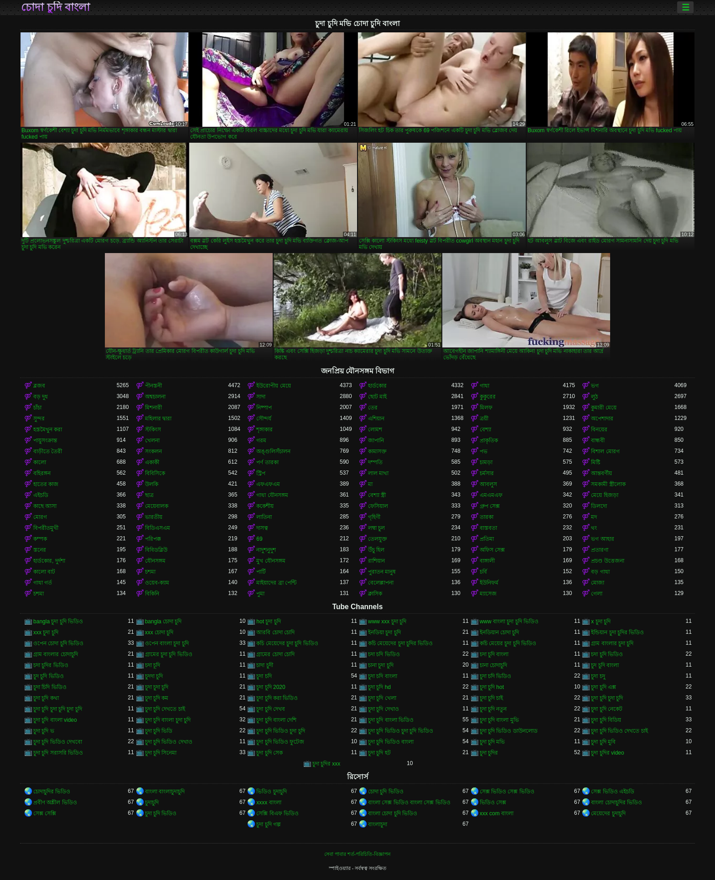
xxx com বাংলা (496, 813)
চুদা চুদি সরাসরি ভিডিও (58, 753)
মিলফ (486, 407)
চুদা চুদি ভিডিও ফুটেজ (280, 742)
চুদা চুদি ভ (43, 731)
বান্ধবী (598, 440)
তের (373, 407)
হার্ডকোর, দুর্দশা (49, 561)
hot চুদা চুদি (268, 621)
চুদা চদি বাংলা (382, 676)
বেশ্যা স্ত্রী (377, 495)
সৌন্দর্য (263, 418)
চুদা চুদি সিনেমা (161, 753)
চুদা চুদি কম (157, 698)
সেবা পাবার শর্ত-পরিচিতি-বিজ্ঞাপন (357, 854)
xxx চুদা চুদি (45, 632)
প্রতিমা (487, 539)
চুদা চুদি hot (492, 687)
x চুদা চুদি (601, 621)
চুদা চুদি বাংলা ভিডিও (391, 720)
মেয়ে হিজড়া (604, 495)
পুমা (260, 593)
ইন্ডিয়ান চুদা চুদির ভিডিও (617, 632)
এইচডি (40, 495)
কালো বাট (44, 572)
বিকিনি (152, 593)
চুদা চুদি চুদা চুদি (607, 698)
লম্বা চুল (376, 528)
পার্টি (261, 572)
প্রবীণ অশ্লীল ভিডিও (55, 802)
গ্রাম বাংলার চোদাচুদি (55, 654)
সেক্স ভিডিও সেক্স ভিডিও (507, 791)
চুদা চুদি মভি (492, 742)
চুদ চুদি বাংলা (605, 665)
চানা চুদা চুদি (381, 665)
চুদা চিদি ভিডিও (50, 687)
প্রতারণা (599, 550)
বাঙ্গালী (487, 561)
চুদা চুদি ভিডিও (161, 813)
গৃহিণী (374, 517)
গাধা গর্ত (42, 583)
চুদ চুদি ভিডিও (48, 676)
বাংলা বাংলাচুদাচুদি (165, 791)
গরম (261, 440)
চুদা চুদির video (607, 753)
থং (594, 528)
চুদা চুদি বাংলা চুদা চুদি (168, 720)
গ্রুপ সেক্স (490, 506)
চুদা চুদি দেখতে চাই (165, 709)
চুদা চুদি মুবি (603, 742)
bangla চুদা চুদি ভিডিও (58, 621)
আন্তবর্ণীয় (601, 473)
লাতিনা (264, 517)
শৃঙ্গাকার (264, 429)
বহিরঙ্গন (42, 473)
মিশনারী (153, 407)
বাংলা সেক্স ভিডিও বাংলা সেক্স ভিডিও (409, 802)
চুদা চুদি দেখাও (383, 709)
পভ (483, 451)
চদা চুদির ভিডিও (50, 665)
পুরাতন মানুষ (382, 572)
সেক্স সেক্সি (44, 813)
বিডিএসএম (157, 528)
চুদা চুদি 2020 (270, 687)
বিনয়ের (599, 429)
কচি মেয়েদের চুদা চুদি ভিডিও (287, 643)
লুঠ (594, 396)
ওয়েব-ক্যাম (157, 583)
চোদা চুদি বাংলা (55, 7)
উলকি (151, 484)
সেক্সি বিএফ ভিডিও (277, 813)
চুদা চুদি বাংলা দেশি (276, 720)
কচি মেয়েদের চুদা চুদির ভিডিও (400, 643)
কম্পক (40, 539)
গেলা (596, 593)
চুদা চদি (263, 676)
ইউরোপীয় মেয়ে (273, 386)
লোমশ (375, 429)
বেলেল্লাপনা (381, 583)
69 (259, 539)
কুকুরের (488, 396)
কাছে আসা (45, 506)
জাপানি (376, 440)
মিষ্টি (595, 462)
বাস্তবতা (488, 528)
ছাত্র (149, 495)
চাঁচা (37, 407)
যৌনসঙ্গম (155, 561)
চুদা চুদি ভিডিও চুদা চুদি (280, 731)
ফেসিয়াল (378, 506)
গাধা (484, 386)
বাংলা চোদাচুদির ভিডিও (616, 802)
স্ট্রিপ (260, 473)
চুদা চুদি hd (379, 687)
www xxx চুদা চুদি (387, 621)
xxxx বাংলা (268, 802)
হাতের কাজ (45, 484)
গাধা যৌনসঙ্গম (272, 495)
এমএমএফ (491, 495)
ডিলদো (599, 506)
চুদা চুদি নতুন (493, 709)
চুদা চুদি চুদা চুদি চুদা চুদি (57, 709)
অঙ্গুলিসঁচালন (273, 451)
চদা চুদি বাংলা (494, 654)
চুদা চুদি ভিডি (159, 731)
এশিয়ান (376, 418)
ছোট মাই (377, 396)
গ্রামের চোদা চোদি (275, 654)
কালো (39, 462)
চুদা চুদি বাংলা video (55, 720)
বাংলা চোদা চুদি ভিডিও (392, 813)
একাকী (152, 462)
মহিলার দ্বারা (158, 418)
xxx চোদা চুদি (159, 632)
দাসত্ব (262, 528)
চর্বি (483, 572)
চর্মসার (487, 473)
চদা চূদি (152, 665)
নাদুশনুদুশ (266, 550)
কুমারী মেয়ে (603, 407)
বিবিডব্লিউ (156, 550)
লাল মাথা (378, 473)
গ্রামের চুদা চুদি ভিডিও (168, 654)
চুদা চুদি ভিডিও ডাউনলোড (509, 731)
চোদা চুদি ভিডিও (386, 791)
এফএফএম (268, 484)
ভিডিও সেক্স (493, 802)
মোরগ (40, 517)
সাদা (260, 396)
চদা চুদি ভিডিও (607, 654)
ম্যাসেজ (488, 593)
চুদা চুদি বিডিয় (606, 720)
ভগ (595, 386)
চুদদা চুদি (154, 676)
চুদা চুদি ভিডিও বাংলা (391, 742)
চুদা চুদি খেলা (382, 698)
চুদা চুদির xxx (326, 764)
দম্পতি (375, 462)
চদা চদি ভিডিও (384, 654)
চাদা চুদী (264, 665)
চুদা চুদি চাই (491, 698)
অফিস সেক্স (492, 550)
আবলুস (488, 484)
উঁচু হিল (376, 550)
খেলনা (152, 440)
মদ (594, 517)
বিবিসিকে (155, 473)
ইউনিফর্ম (489, 583)
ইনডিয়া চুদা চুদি (384, 632)
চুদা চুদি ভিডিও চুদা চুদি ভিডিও (400, 731)
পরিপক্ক (153, 539)
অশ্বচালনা (155, 396)
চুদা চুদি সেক (269, 753)
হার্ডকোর (377, 386)
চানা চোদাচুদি (493, 665)
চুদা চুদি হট (379, 753)
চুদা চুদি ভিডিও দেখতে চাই (619, 731)
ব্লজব (39, 386)
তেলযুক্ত (377, 539)
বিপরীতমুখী (45, 528)
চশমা (150, 572)
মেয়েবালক (156, 506)
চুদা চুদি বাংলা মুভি (499, 720)
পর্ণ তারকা (267, 462)
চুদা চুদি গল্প (268, 824)
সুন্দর (39, 418)
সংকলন (153, 451)
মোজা (597, 583)
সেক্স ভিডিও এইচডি (612, 791)
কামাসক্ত (377, 451)
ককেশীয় (265, 506)
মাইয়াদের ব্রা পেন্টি (276, 583)
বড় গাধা (600, 572)
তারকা (486, 517)
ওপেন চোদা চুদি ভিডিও (58, 643)
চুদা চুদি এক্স (603, 687)
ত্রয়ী (484, 418)
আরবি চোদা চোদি (275, 632)
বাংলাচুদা (377, 824)
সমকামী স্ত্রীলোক (608, 484)
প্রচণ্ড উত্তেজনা (607, 561)
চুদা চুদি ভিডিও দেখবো (57, 742)
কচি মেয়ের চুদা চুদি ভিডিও (508, 643)
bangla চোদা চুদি (163, 621)
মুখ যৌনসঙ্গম (270, 561)
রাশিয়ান (376, 561)
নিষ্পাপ (264, 407)
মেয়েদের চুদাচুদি (608, 813)
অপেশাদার (602, 418)
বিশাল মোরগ (605, 451)
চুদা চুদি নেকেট (606, 709)
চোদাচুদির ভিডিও (51, 791)
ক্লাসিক (375, 593)
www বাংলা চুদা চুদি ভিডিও (509, 621)
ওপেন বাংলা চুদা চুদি (167, 643)
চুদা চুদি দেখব (270, 709)
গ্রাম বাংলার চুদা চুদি (612, 643)
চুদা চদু (598, 676)
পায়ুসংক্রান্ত (45, 440)
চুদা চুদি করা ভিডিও (277, 698)
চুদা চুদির (489, 753)
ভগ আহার (602, 539)
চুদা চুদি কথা (46, 698)
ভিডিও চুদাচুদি (271, 791)
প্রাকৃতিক (489, 440)
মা (370, 484)
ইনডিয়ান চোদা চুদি (499, 632)
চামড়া (486, 462)
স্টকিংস (153, 429)
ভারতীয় (153, 517)
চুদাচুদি (152, 802)
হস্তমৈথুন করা (47, 429)
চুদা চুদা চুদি (157, 687)
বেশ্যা (485, 429)
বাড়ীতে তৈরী (47, 451)
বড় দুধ (40, 396)
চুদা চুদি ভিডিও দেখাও (168, 742)
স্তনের (39, 550)
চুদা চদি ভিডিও (496, 676)
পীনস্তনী (153, 386)
